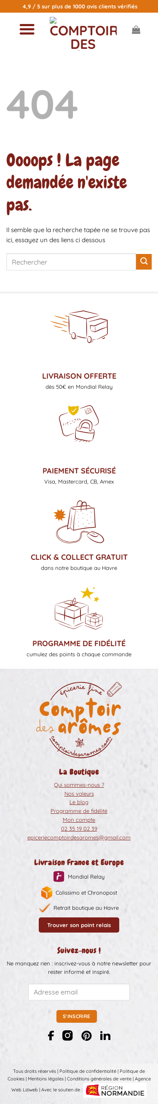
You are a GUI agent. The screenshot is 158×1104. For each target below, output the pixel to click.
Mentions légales (46, 1079)
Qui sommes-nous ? (79, 784)
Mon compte (79, 819)
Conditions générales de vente (99, 1079)
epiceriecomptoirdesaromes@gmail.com (79, 837)
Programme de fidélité (79, 810)
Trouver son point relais (79, 925)
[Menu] (26, 29)
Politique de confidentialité (87, 1071)
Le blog (79, 802)
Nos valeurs (79, 793)
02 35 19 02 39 (79, 828)
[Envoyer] (144, 262)
